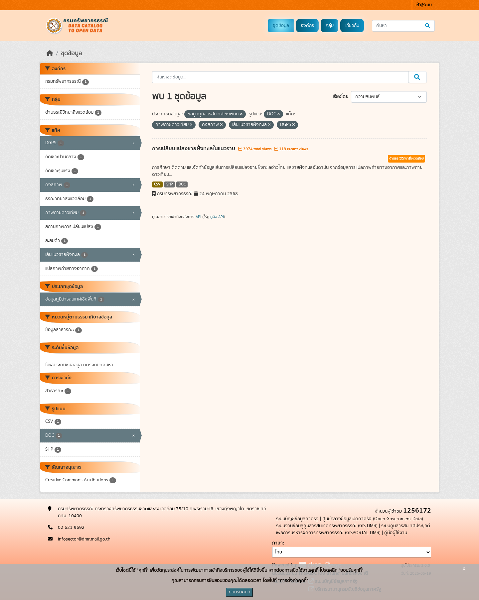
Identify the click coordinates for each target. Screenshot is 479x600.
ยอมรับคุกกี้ (239, 592)
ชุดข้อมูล (281, 25)
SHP (169, 184)
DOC (182, 184)
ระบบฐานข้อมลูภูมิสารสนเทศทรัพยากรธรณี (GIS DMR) (327, 526)
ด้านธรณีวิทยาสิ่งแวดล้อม (406, 158)
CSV (157, 184)
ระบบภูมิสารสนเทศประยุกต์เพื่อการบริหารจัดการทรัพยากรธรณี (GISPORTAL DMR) (353, 529)
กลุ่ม (330, 25)
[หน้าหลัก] (50, 53)
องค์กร (307, 25)
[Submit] (428, 26)
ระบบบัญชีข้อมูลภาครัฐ (297, 519)
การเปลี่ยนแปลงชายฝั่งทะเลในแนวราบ (194, 148)
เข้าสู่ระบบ (423, 5)
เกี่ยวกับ (352, 25)
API (198, 217)
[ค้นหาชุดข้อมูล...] (403, 26)
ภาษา (277, 543)
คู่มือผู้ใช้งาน (395, 533)
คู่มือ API (217, 217)
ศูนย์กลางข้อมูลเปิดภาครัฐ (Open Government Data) (372, 519)
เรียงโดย (340, 96)
